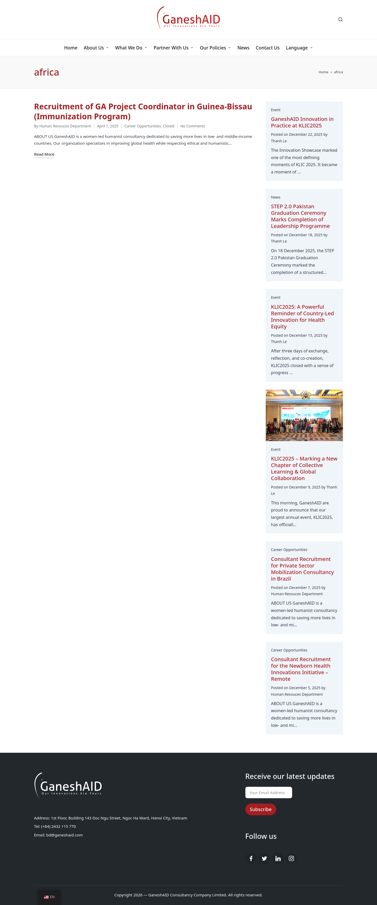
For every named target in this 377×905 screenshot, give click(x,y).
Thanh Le (279, 140)
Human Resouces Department (297, 593)
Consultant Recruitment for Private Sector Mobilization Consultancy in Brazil (302, 568)
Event (276, 109)
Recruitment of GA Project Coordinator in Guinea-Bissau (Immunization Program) (143, 111)
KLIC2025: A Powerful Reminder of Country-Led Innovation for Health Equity (302, 316)
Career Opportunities (142, 125)
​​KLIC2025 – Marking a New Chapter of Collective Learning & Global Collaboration (304, 468)
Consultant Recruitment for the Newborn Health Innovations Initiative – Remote (301, 669)
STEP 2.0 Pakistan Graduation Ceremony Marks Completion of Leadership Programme (300, 216)
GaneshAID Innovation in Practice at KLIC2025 (302, 122)
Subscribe (261, 809)
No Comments (192, 125)
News (275, 197)
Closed (168, 125)
